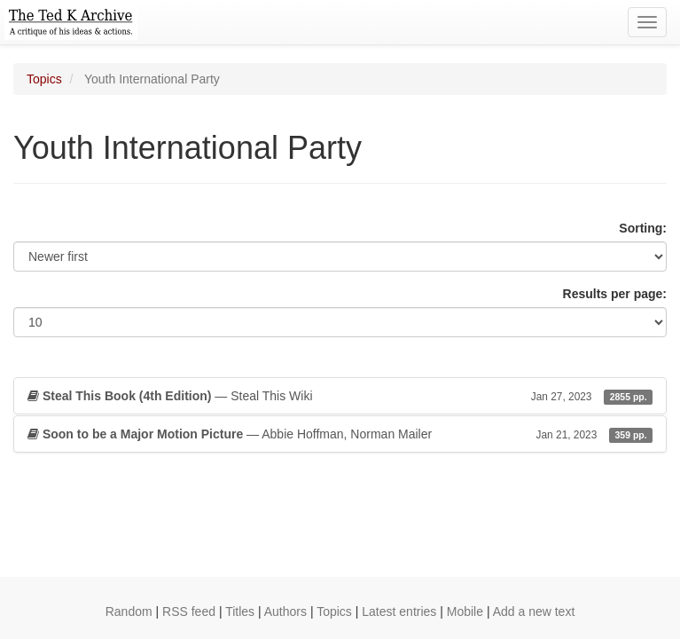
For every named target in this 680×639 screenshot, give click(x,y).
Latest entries (399, 611)
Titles (239, 611)
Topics (44, 79)
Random (129, 611)
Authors (285, 611)
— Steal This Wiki (340, 396)
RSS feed (188, 611)
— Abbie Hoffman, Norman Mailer (340, 434)
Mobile (465, 611)
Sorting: (643, 228)
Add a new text (534, 611)
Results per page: (615, 294)
